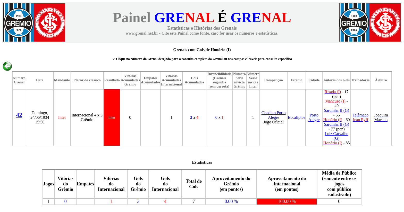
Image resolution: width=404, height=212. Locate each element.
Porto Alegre (314, 117)
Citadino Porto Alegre (274, 115)
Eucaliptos (296, 117)
